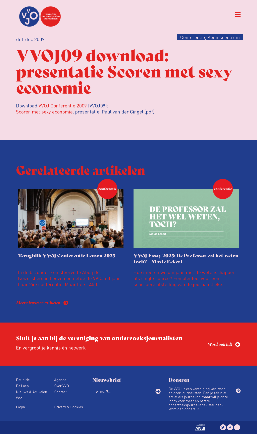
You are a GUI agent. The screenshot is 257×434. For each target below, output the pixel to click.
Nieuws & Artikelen (31, 391)
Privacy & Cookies (68, 406)
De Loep (22, 385)
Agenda (60, 379)
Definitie (23, 379)
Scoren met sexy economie (44, 111)
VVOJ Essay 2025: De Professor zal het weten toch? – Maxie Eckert (186, 258)
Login (20, 406)
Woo (19, 397)
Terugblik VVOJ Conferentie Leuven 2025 (66, 255)
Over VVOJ (62, 385)
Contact (60, 391)
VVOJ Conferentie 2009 (63, 105)
